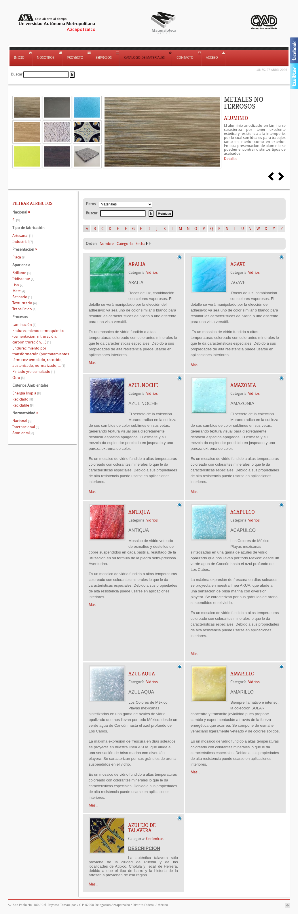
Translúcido (24, 309)
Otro (18, 377)
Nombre (107, 243)
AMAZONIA (243, 385)
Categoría (125, 243)
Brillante (21, 273)
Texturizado (24, 303)
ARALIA (136, 264)
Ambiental (23, 433)
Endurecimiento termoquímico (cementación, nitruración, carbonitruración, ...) (38, 336)
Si (16, 220)
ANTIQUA (139, 512)
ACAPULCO (242, 512)
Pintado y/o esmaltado (33, 371)
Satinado (22, 297)
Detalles (230, 158)
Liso (17, 285)
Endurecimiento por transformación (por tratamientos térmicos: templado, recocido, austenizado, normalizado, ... (40, 357)
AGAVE (237, 264)
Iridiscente (23, 279)
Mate (18, 291)
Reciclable (22, 405)
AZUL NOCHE (143, 385)
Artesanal (22, 235)
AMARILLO (242, 674)
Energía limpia (26, 393)
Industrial (22, 241)
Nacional (21, 421)
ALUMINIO (236, 118)
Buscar (16, 74)
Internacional (25, 427)
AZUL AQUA (141, 674)
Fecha (140, 243)
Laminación (24, 324)
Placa (18, 257)
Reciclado (22, 399)
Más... (93, 362)
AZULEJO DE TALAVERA (142, 828)
